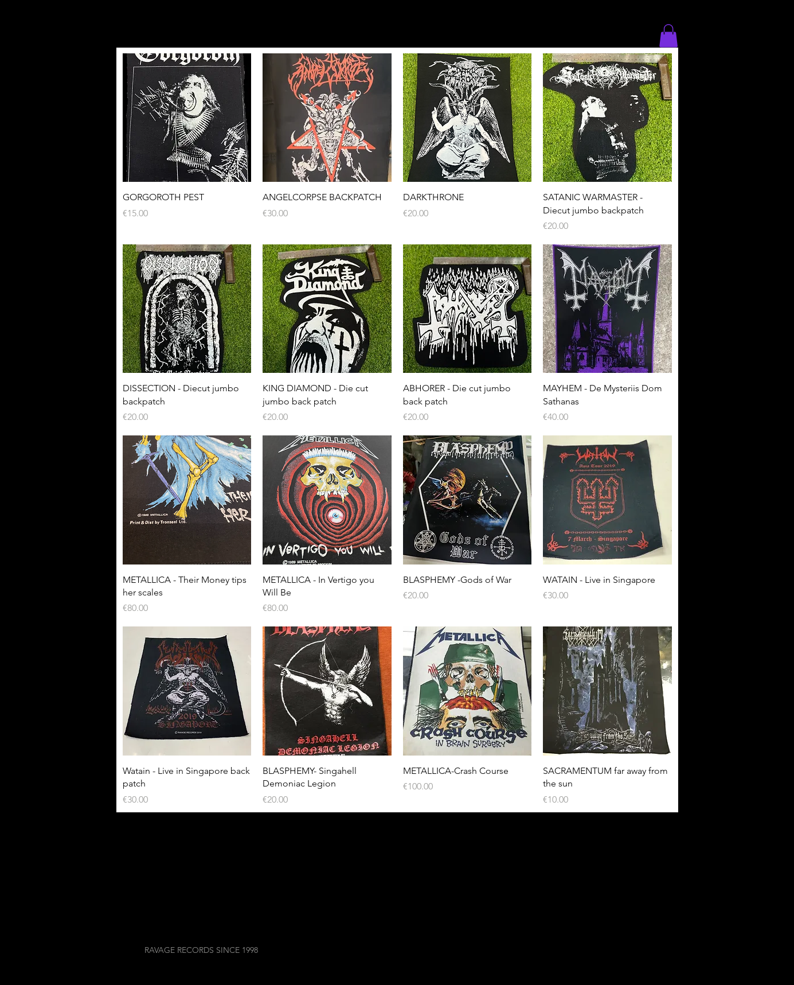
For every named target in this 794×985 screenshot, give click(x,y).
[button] (668, 36)
